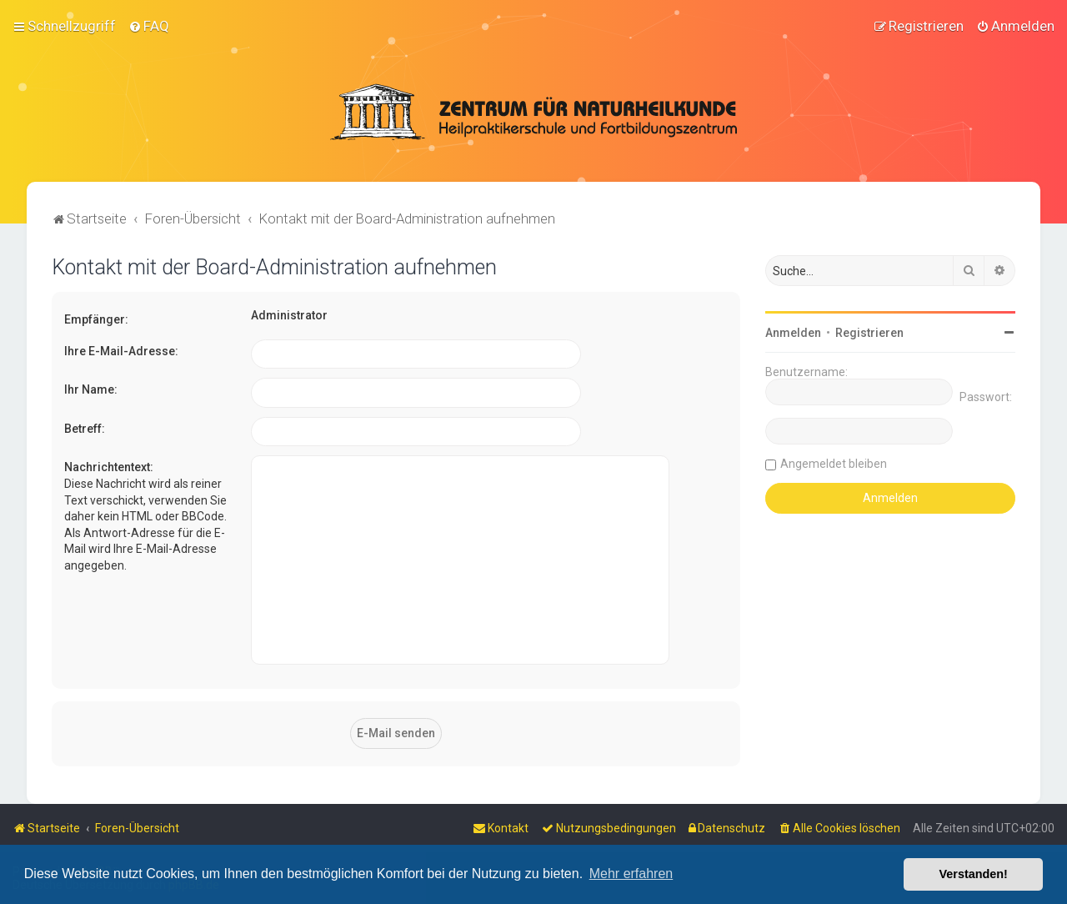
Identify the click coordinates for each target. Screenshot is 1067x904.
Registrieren (869, 332)
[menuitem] (148, 26)
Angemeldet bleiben (833, 463)
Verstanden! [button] (973, 874)
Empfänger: (96, 319)
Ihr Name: (91, 389)
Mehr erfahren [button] (631, 873)
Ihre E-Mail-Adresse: (121, 350)
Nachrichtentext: (108, 467)
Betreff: (84, 427)
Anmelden (793, 332)
